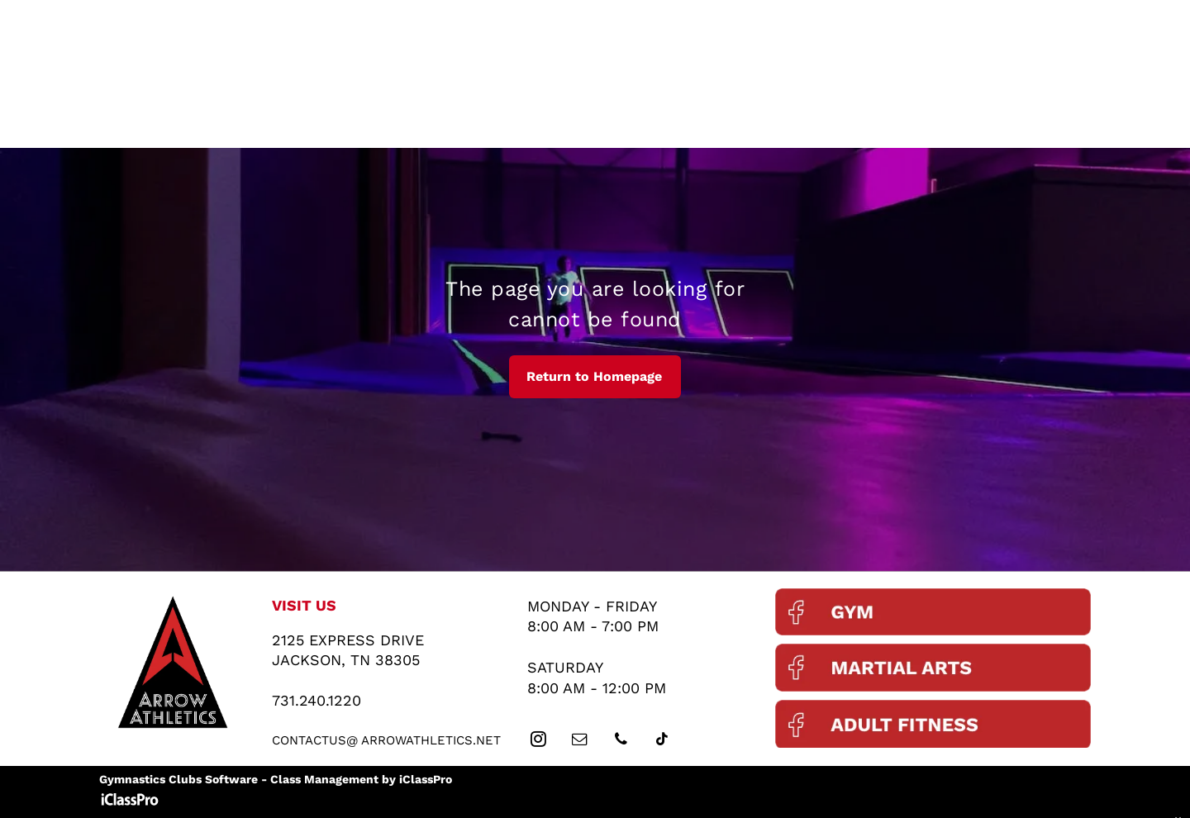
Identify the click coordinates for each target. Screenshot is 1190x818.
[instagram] (538, 741)
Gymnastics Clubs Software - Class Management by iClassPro (275, 779)
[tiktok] (662, 741)
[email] (580, 741)
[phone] (621, 741)
